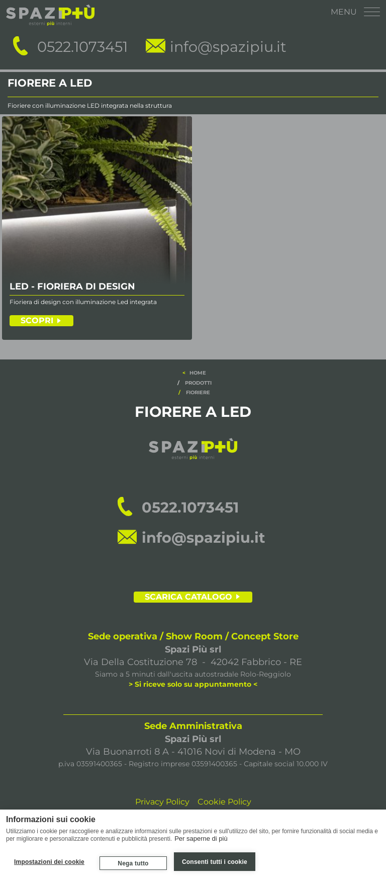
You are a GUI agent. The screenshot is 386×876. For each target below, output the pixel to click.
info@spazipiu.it (228, 46)
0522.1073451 (82, 46)
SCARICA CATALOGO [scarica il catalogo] (188, 597)
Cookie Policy (224, 802)
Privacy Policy (162, 802)
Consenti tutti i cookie (214, 861)
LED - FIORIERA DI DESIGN (72, 287)
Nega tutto (133, 863)
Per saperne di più (201, 838)
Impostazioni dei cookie (49, 861)
